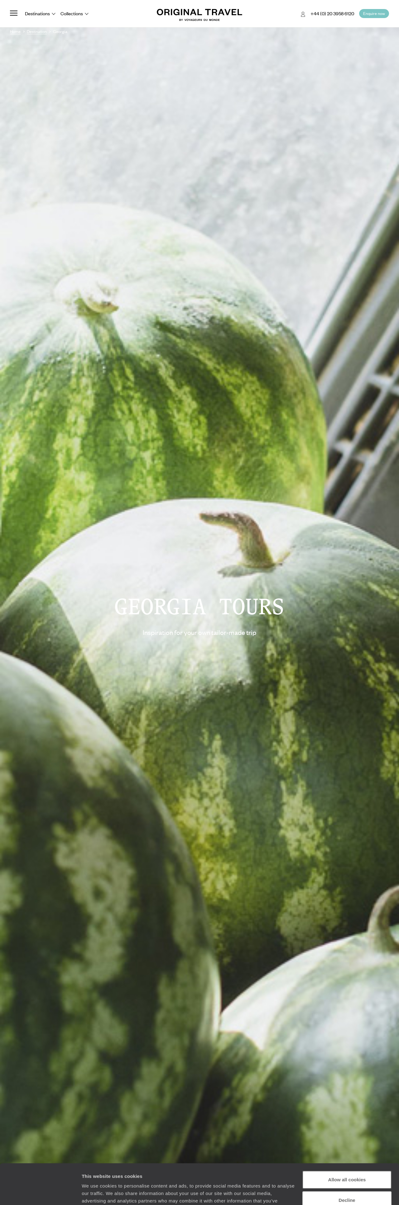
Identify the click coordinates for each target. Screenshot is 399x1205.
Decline (347, 1159)
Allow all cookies (347, 1139)
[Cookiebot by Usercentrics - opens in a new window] (40, 1193)
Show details (96, 1192)
